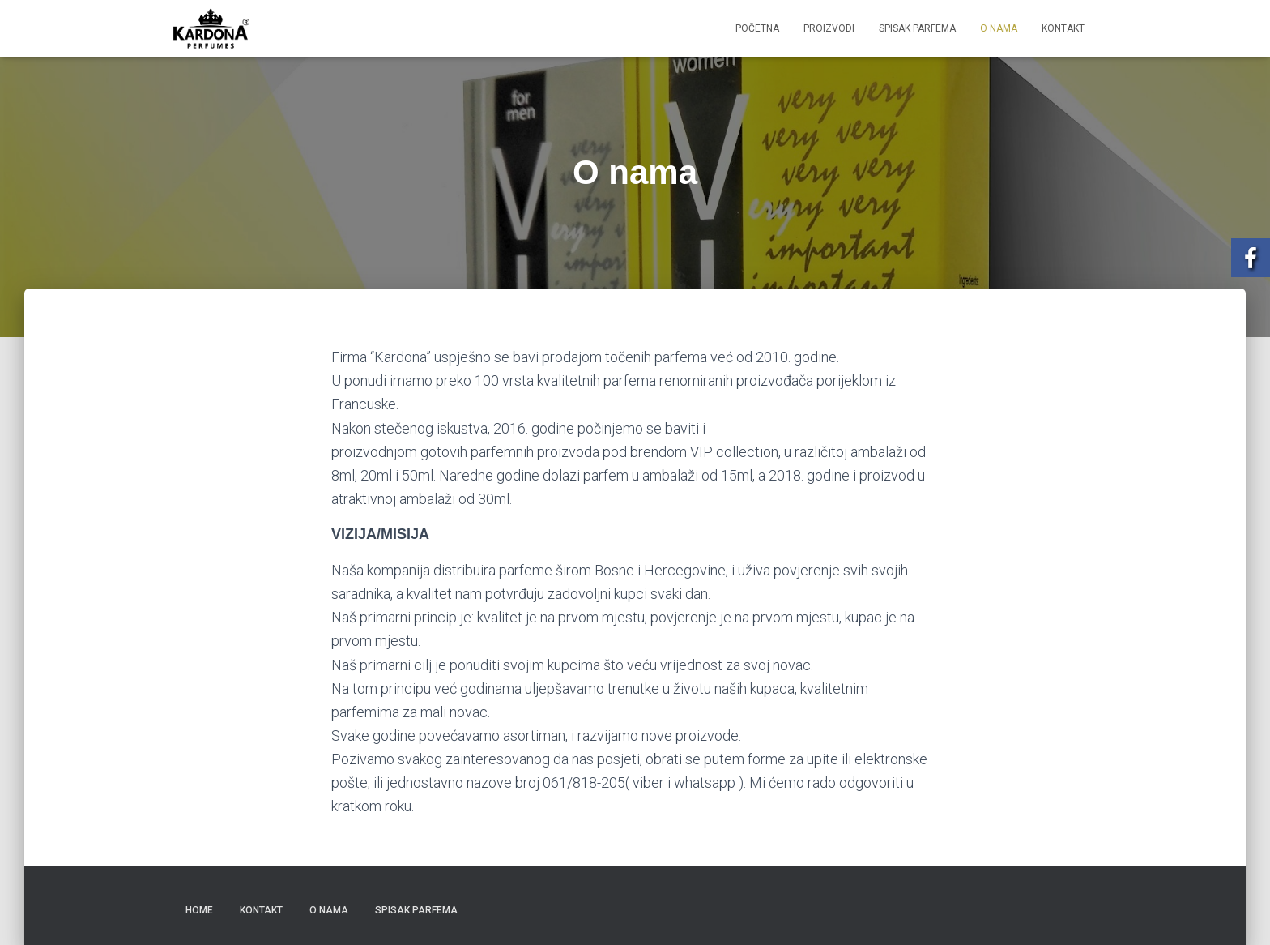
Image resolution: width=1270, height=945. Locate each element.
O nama (998, 28)
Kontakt (1063, 28)
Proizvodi (828, 28)
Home (199, 910)
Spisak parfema (917, 28)
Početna (757, 28)
